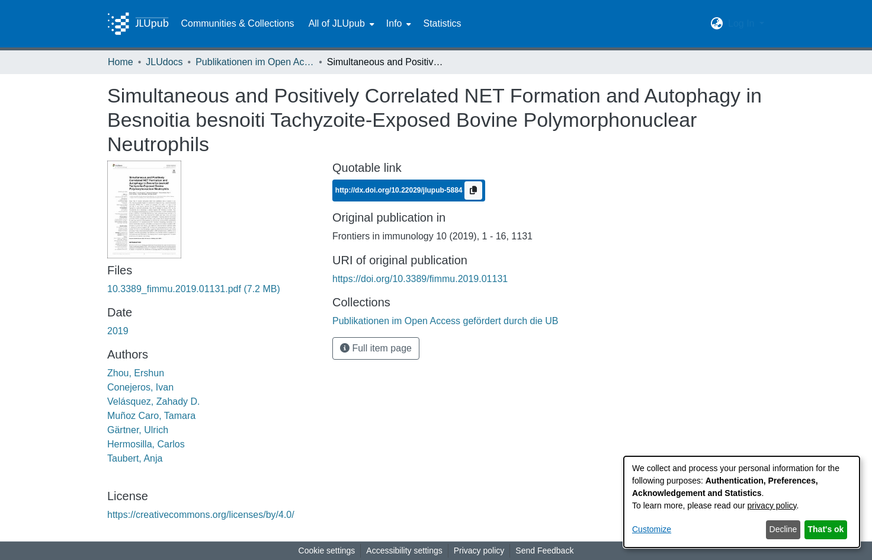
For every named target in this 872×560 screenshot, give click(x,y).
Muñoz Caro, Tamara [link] (151, 416)
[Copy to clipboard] (473, 190)
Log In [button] (742, 23)
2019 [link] (118, 331)
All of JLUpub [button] (337, 23)
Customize (651, 529)
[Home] (138, 24)
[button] (717, 23)
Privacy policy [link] (479, 550)
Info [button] (394, 23)
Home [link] (120, 62)
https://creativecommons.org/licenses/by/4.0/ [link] (200, 515)
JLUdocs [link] (164, 62)
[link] (193, 289)
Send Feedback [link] (544, 550)
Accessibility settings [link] (404, 550)
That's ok (826, 529)
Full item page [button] (376, 348)
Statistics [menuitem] (442, 23)
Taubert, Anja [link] (134, 458)
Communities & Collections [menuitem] (237, 23)
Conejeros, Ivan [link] (140, 387)
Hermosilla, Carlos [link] (146, 444)
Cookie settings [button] (327, 550)
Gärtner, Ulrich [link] (137, 430)
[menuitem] (340, 23)
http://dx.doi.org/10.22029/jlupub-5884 (399, 190)
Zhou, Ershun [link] (135, 373)
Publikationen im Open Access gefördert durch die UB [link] (254, 62)
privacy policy (772, 505)
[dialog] (741, 502)
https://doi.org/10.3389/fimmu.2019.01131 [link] (420, 279)
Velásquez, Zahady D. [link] (153, 401)
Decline (783, 529)
